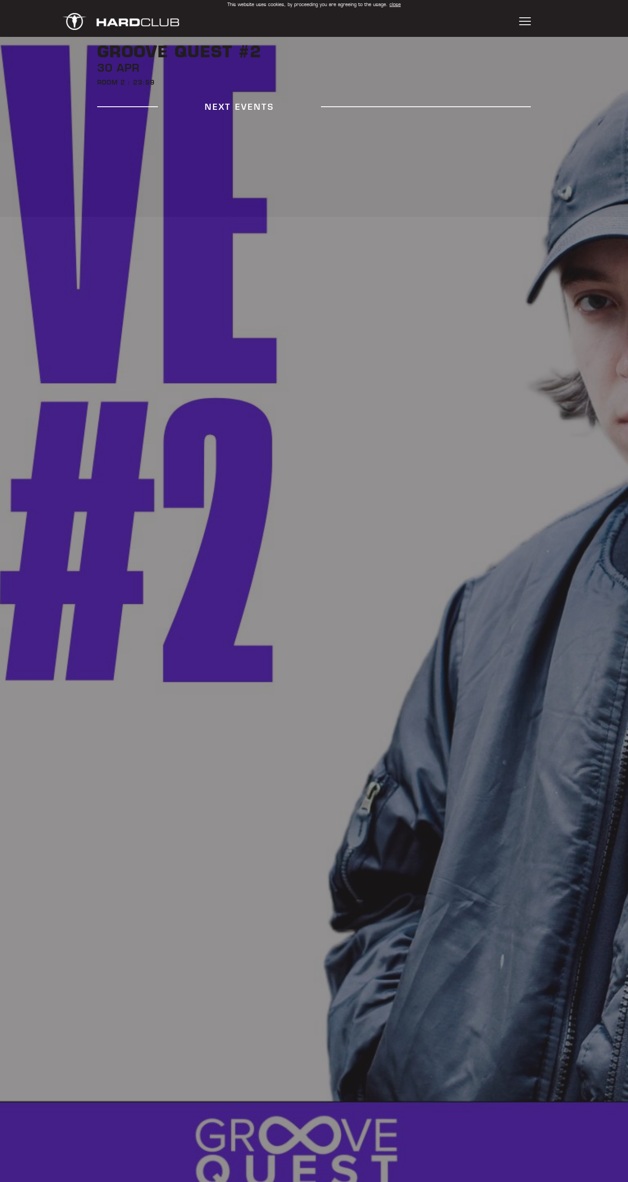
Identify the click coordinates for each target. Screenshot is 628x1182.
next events (239, 107)
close (395, 4)
